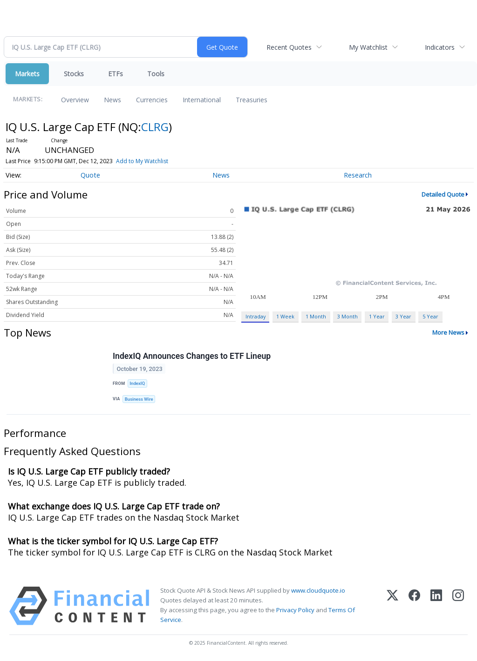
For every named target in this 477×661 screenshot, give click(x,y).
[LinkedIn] (436, 606)
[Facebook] (414, 606)
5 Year (430, 316)
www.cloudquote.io (318, 590)
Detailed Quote (443, 194)
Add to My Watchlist (142, 161)
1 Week (285, 316)
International (202, 99)
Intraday (255, 316)
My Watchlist (368, 47)
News (112, 99)
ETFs (115, 73)
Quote (90, 175)
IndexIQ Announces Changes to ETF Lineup (192, 356)
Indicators (440, 47)
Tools (155, 73)
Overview (75, 99)
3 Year (403, 316)
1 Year (377, 316)
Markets (27, 73)
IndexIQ (137, 383)
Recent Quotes (289, 47)
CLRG (155, 126)
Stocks (74, 73)
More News (448, 332)
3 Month (347, 316)
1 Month (316, 316)
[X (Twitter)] (392, 606)
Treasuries (251, 99)
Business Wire (139, 399)
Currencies (152, 99)
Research (358, 175)
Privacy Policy (295, 610)
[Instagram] (458, 606)
